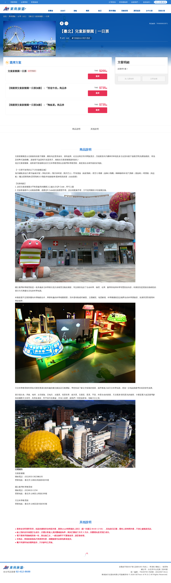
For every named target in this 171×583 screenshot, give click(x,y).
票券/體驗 (112, 8)
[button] (18, 72)
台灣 (19, 16)
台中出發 (149, 8)
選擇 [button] (97, 77)
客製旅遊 (34, 2)
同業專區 (14, 2)
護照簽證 (137, 8)
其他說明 (95, 133)
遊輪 (75, 8)
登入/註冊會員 (160, 2)
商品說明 (76, 133)
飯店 (100, 8)
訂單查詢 (112, 2)
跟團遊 (50, 8)
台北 (24, 16)
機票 (87, 8)
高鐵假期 (124, 8)
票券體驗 (12, 16)
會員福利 (147, 2)
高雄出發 (161, 8)
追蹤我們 (135, 2)
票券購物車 (123, 2)
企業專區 (24, 2)
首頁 (5, 16)
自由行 (62, 8)
